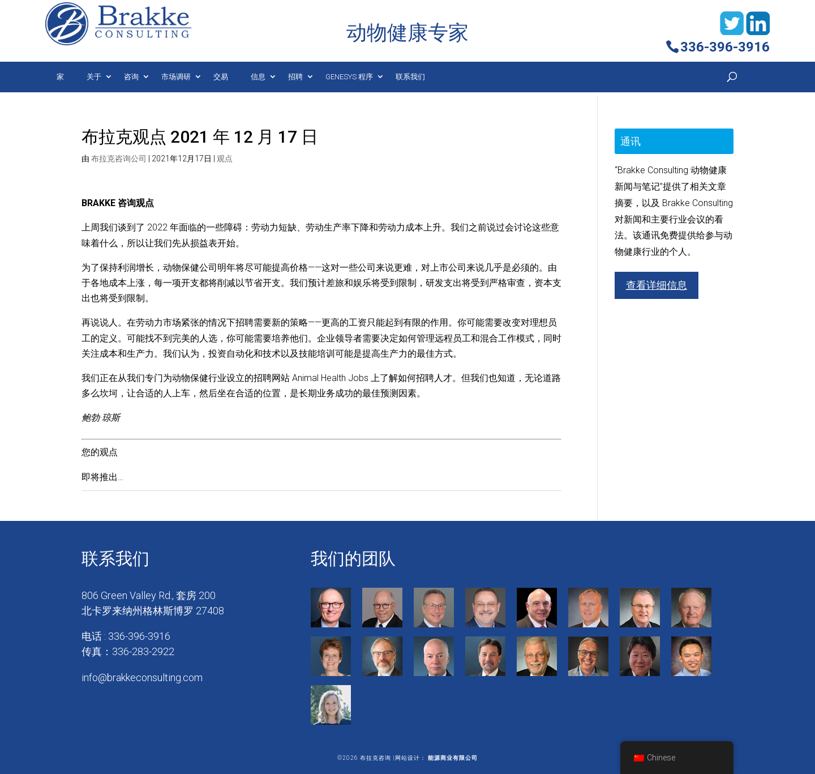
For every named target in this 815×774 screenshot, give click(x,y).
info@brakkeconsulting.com (142, 677)
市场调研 (176, 76)
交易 (220, 76)
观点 (225, 158)
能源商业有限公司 (453, 758)
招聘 (295, 76)
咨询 (131, 76)
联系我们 (410, 76)
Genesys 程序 (349, 76)
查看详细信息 (656, 285)
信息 (258, 76)
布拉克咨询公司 (119, 158)
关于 (94, 76)
